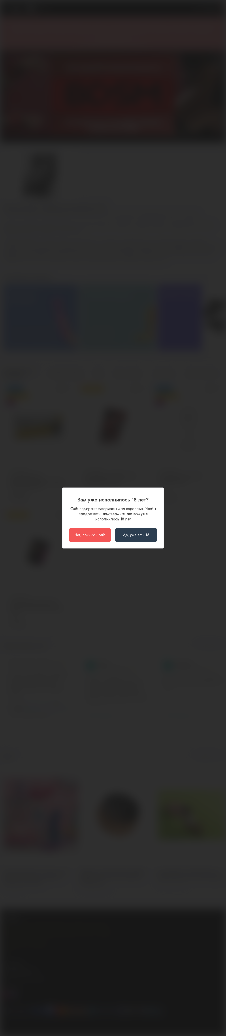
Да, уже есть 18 (136, 534)
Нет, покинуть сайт (90, 534)
